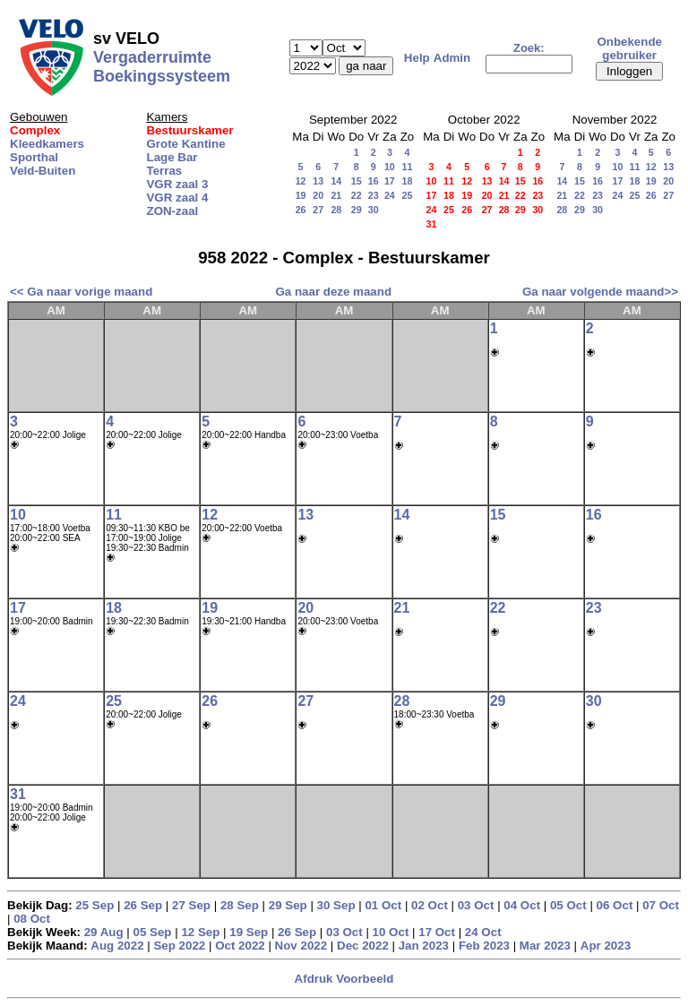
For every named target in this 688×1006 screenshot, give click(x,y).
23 (373, 195)
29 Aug (104, 932)
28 (336, 209)
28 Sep (239, 905)
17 (389, 181)
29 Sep (288, 905)
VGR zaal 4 (177, 197)
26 (301, 209)
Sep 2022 (179, 945)
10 (389, 166)
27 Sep (191, 905)
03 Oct (476, 905)
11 (407, 166)
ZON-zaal (172, 211)
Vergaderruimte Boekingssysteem (161, 66)
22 (356, 195)
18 (407, 181)
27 (318, 209)
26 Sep (143, 905)
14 (336, 181)
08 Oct (31, 918)
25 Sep (94, 905)
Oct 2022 (240, 945)
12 (301, 181)
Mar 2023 (545, 945)
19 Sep (248, 932)
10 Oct (391, 932)
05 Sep (152, 932)
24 (389, 195)
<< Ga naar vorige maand (81, 291)
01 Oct (383, 905)
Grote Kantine (185, 143)
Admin (452, 57)
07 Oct (660, 905)
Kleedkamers (47, 143)
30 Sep (336, 905)
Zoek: (529, 48)
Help (417, 57)
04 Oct (521, 905)
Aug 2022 (116, 945)
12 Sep (200, 932)
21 (336, 195)
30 (373, 209)
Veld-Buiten (42, 170)
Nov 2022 (301, 945)
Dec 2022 (363, 945)
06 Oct (615, 905)
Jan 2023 (424, 945)
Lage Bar (171, 157)
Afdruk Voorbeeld (344, 978)
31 (18, 794)
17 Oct (436, 932)
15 (356, 181)
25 (407, 195)
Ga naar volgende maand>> (600, 291)
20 (318, 195)
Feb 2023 (484, 945)
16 (373, 181)
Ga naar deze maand (333, 291)
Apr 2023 (605, 945)
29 (356, 209)
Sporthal (34, 157)
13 (318, 181)
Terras (164, 170)
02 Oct (429, 905)
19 (301, 195)
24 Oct (483, 932)
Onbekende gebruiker (629, 48)
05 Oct (568, 905)
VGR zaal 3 (177, 184)
